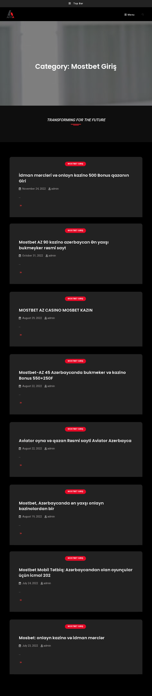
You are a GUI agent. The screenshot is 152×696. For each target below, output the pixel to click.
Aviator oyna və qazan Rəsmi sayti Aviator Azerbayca (75, 436)
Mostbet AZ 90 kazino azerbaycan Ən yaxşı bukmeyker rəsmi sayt (64, 242)
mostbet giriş (75, 164)
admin (55, 188)
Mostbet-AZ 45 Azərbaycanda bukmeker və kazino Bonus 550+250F (72, 371)
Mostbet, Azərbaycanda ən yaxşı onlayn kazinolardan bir (61, 501)
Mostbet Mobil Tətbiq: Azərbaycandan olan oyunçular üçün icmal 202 (76, 565)
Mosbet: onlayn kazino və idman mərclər (62, 630)
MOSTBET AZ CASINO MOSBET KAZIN (56, 307)
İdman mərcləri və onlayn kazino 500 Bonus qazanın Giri (74, 178)
